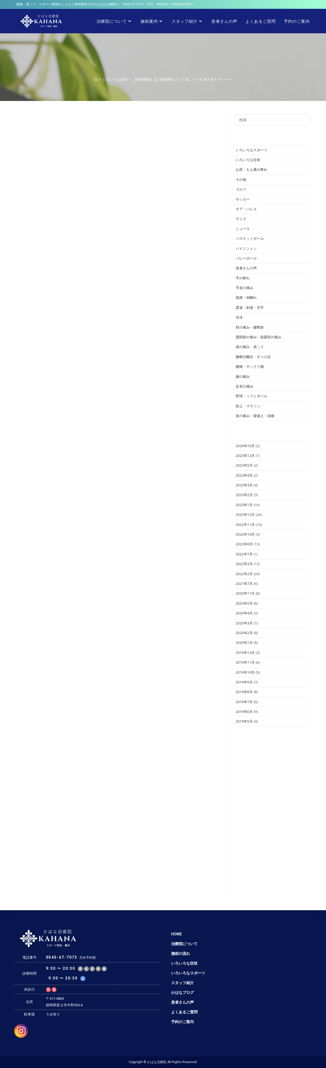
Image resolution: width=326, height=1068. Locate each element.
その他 (241, 179)
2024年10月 (245, 445)
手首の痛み (244, 287)
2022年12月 (245, 514)
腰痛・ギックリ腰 (250, 366)
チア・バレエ (246, 209)
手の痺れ (243, 278)
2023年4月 (244, 475)
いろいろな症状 (248, 159)
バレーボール (246, 258)
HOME (176, 934)
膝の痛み (243, 376)
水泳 (239, 317)
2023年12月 (245, 455)
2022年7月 (244, 554)
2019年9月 (244, 682)
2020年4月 (244, 613)
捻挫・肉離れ (246, 297)
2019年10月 (245, 672)
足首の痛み (244, 386)
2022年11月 (245, 524)
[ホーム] (95, 79)
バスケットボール (250, 238)
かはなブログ (182, 992)
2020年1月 (244, 642)
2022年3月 (244, 563)
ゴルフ (241, 189)
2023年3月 (244, 485)
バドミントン (246, 248)
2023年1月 (244, 504)
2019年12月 (245, 652)
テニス (241, 218)
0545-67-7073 (133, 4)
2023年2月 (244, 494)
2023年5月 (244, 465)
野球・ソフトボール (251, 396)
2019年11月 (245, 662)
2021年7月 (244, 583)
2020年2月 (244, 632)
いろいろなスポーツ (251, 150)
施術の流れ (180, 953)
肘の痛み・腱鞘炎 (250, 327)
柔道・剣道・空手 (250, 307)
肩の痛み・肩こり (250, 346)
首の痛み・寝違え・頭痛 (255, 415)
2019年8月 (244, 691)
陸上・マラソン (248, 406)
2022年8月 (244, 544)
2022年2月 (244, 573)
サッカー (243, 199)
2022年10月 (245, 534)
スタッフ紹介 (182, 983)
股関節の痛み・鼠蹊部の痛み (258, 337)
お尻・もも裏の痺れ (251, 169)
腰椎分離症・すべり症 (253, 356)
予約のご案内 (182, 1022)
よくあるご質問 (184, 1012)
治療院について (184, 944)
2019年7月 (244, 701)
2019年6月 (244, 711)
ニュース (243, 228)
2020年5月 (244, 603)
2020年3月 (244, 623)
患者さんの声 (246, 268)
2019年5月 (244, 721)
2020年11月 (245, 593)
